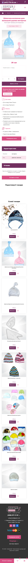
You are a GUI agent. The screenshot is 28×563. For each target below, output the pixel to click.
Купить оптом (14, 83)
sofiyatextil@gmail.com (14, 518)
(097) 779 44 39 (10, 2)
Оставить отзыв (14, 177)
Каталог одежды (7, 561)
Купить (22, 79)
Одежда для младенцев (17, 22)
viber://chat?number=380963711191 (3, 2)
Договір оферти (14, 544)
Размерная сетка (12, 138)
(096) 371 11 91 (13, 515)
